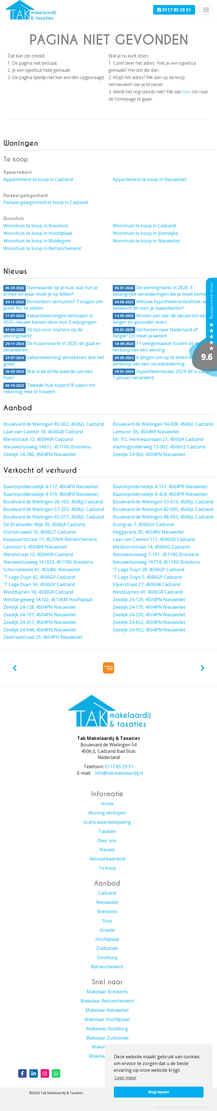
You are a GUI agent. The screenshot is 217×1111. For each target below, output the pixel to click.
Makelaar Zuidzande (107, 1038)
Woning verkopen (107, 813)
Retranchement (107, 967)
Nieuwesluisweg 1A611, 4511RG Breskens (47, 447)
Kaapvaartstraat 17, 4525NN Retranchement (50, 539)
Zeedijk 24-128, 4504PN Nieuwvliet (39, 607)
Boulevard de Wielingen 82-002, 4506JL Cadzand (53, 424)
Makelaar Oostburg (107, 1029)
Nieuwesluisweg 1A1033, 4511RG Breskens (48, 562)
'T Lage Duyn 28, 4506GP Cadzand (148, 569)
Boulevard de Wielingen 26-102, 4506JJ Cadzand (53, 502)
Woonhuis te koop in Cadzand (144, 226)
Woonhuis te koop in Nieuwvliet (146, 241)
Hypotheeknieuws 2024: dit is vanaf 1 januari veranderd (161, 374)
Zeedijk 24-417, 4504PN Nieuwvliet (39, 622)
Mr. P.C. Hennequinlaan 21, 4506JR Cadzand (158, 439)
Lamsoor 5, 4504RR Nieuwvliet (35, 547)
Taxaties (107, 831)
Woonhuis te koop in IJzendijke (145, 233)
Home (107, 803)
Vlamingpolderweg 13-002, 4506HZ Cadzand (159, 447)
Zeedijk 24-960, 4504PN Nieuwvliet (149, 454)
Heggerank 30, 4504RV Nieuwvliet (148, 532)
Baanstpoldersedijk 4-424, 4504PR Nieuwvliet (160, 494)
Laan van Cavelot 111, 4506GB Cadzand (154, 539)
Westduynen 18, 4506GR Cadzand (38, 592)
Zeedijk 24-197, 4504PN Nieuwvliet (39, 615)
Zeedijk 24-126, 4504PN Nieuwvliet (149, 599)
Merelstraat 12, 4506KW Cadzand (38, 439)
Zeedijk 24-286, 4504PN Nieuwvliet (39, 454)
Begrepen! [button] (158, 1091)
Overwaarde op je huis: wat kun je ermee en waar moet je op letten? (50, 290)
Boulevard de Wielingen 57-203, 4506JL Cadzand (53, 509)
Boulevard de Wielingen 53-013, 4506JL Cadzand (163, 502)
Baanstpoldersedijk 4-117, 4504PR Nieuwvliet (50, 486)
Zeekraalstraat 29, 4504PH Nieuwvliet (42, 637)
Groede (107, 930)
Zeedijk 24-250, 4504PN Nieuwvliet (149, 615)
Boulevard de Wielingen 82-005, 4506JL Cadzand (163, 509)
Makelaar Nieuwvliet (107, 1010)
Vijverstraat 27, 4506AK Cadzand (146, 584)
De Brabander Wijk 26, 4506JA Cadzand (44, 524)
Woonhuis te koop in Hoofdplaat (37, 233)
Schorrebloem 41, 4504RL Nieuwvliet (41, 569)
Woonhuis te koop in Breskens (35, 226)
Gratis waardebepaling (107, 822)
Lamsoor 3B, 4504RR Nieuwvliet (146, 432)
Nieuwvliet (107, 902)
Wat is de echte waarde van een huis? (48, 374)
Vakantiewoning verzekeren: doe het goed (53, 360)
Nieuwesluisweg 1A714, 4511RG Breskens (156, 562)
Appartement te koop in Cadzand (38, 179)
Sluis (107, 921)
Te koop (107, 868)
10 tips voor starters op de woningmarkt (43, 333)
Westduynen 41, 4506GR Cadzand (148, 592)
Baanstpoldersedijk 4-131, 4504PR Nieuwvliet (160, 486)
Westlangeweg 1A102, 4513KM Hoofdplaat (48, 599)
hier (186, 92)
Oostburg (107, 957)
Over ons (107, 840)
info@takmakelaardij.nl (119, 773)
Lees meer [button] (126, 1078)
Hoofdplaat (107, 939)
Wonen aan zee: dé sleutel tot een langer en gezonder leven (160, 319)
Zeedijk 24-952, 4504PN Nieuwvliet (149, 630)
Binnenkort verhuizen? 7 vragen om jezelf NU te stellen (53, 304)
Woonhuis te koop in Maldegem (37, 241)
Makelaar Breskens (107, 992)
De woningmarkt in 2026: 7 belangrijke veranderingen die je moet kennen (161, 290)
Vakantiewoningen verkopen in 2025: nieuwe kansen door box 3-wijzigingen (49, 319)
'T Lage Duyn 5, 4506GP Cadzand (147, 577)
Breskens (107, 911)
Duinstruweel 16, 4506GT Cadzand (39, 532)
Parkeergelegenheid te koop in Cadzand (45, 202)
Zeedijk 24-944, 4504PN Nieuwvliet (39, 630)
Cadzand (107, 893)
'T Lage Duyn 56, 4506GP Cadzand (39, 584)
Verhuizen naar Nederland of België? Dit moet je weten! (155, 333)
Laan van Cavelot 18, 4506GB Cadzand (43, 432)
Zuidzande (107, 948)
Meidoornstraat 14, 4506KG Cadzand (151, 547)
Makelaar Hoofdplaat (107, 1019)
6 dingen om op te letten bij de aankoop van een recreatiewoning (156, 360)
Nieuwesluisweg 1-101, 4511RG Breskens (156, 554)
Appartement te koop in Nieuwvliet (149, 179)
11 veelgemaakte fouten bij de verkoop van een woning (156, 346)
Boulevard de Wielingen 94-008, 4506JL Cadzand (163, 424)
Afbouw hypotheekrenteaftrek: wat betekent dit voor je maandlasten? (161, 304)
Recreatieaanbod (107, 859)
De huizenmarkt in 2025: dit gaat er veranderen (52, 346)
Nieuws (107, 849)
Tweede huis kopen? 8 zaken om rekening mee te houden (49, 388)
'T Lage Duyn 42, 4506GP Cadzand (39, 577)
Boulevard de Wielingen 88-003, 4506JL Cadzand (163, 517)
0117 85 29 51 (174, 10)
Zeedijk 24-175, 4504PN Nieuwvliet (149, 607)
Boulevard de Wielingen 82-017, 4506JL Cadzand (53, 517)
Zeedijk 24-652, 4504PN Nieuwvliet (149, 622)
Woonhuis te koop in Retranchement (42, 248)
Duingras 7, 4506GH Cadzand (143, 524)
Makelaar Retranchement (107, 1001)
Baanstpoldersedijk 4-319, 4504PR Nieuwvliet (50, 494)
